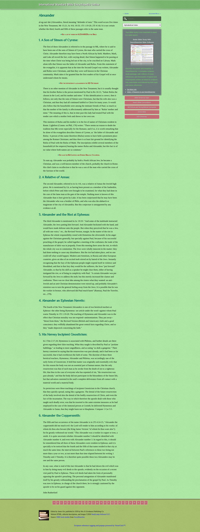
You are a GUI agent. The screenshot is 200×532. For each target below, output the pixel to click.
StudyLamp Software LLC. (100, 514)
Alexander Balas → (155, 13)
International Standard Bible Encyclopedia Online (69, 4)
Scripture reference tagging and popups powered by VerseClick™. (100, 525)
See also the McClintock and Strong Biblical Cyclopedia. (79, 155)
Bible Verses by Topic (142, 98)
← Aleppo (126, 13)
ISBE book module (63, 517)
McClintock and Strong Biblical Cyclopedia (142, 107)
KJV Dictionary (142, 117)
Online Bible (142, 112)
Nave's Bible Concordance (142, 102)
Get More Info (132, 89)
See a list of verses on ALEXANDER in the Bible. (79, 34)
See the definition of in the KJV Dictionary (79, 83)
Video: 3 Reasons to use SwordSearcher (141, 92)
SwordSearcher (79, 517)
